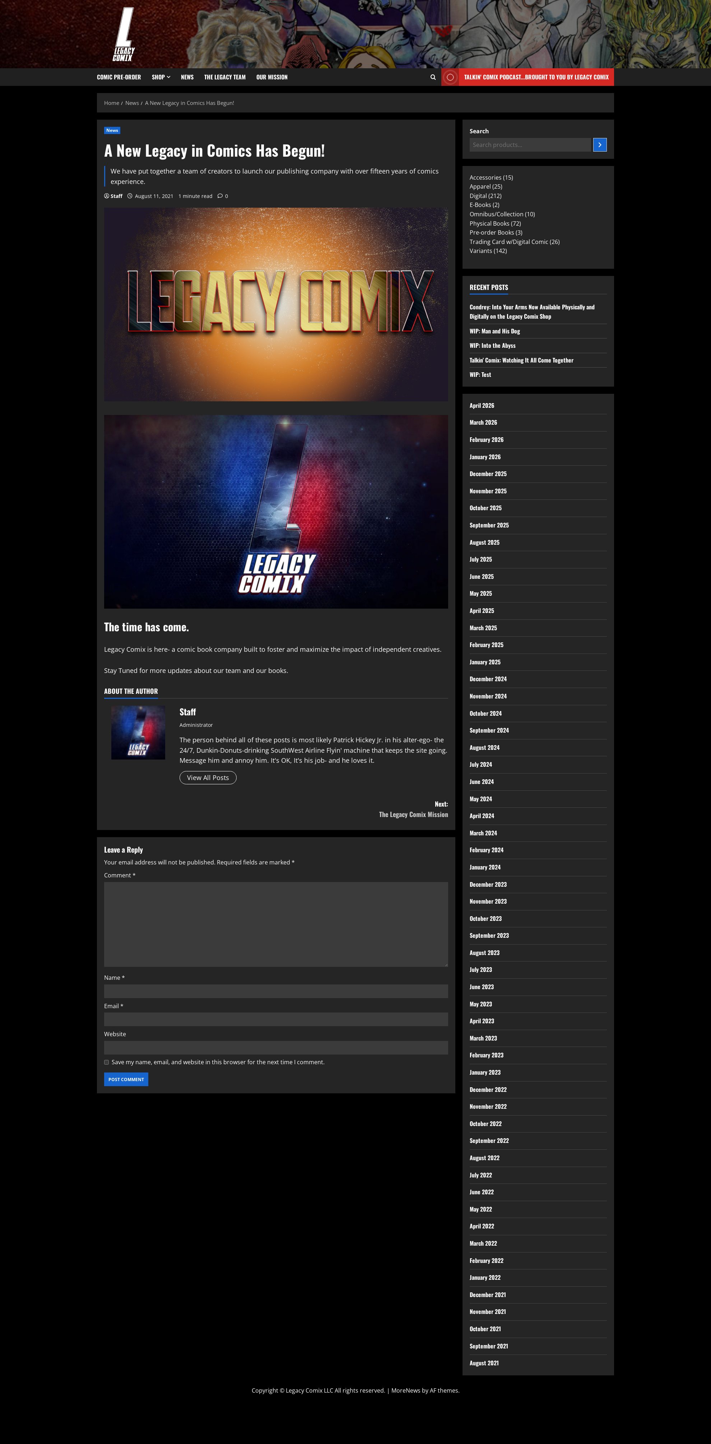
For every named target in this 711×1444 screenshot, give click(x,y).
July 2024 (481, 764)
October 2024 (486, 713)
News (187, 77)
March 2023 (483, 1038)
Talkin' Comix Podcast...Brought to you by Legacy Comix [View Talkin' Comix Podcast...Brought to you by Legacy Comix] (525, 77)
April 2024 (482, 815)
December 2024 (488, 678)
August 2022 (484, 1157)
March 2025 (483, 627)
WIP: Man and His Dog (495, 331)
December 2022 (488, 1089)
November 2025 (488, 490)
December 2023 (488, 884)
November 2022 (488, 1106)
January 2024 (485, 867)
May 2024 (481, 798)
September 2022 (489, 1140)
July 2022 (481, 1175)
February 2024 (486, 849)
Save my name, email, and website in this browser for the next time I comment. (218, 1062)
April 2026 (482, 405)
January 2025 (485, 662)
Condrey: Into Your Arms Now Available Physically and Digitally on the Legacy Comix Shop (532, 311)
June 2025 (482, 576)
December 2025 (488, 473)
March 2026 (483, 422)
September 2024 (489, 730)
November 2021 (488, 1311)
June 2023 (482, 986)
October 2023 (486, 918)
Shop (158, 77)
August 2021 (484, 1362)
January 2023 (485, 1072)
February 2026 (487, 439)
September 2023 (489, 935)
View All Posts (208, 777)
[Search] (600, 145)
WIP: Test (480, 374)
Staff (116, 196)
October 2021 (485, 1328)
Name (114, 978)
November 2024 (488, 696)
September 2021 (489, 1346)
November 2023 (488, 901)
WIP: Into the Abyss (493, 345)
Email (114, 1006)
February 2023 (486, 1055)
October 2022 (486, 1123)
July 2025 (481, 559)
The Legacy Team (225, 77)
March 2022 (483, 1243)
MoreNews (405, 1390)
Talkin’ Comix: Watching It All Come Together (521, 360)
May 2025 (481, 593)
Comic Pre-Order (119, 77)
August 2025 (484, 542)
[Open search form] (433, 77)
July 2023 (481, 969)
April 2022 (482, 1226)
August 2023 (484, 952)
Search (479, 131)
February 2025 (486, 644)
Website (115, 1034)
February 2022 (486, 1260)
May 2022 (481, 1209)
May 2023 (481, 1004)
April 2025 (482, 610)
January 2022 (485, 1277)
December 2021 (488, 1294)
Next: (362, 809)
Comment (120, 875)
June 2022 (482, 1191)
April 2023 (482, 1020)
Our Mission (272, 77)
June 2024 (482, 781)
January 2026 (485, 456)
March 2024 (483, 833)
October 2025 (486, 507)
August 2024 (484, 747)
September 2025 (489, 525)
